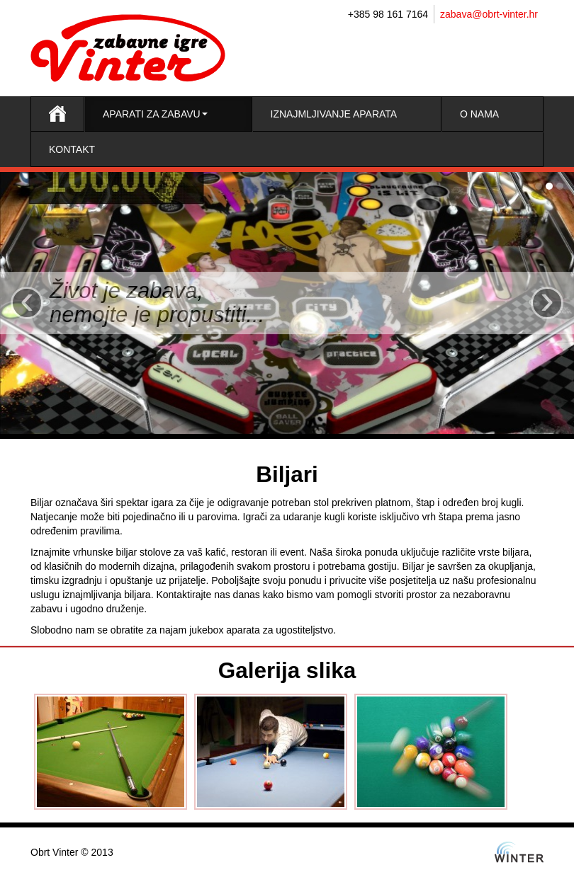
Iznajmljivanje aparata (334, 114)
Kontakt (72, 149)
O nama (479, 114)
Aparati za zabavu (155, 114)
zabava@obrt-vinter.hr (489, 14)
